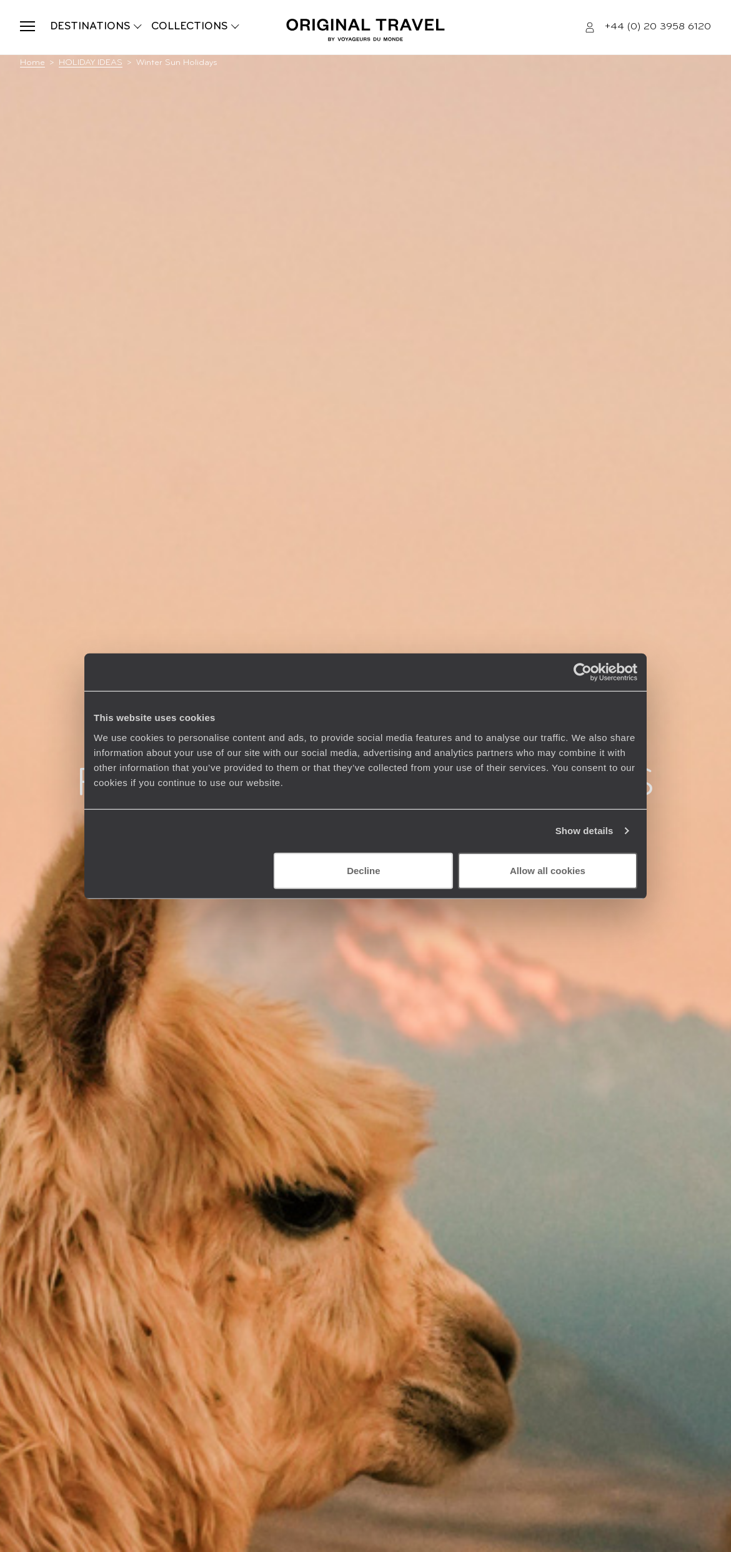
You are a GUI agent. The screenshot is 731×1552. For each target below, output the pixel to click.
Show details (584, 830)
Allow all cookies (547, 870)
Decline (363, 870)
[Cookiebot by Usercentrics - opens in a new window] (582, 672)
